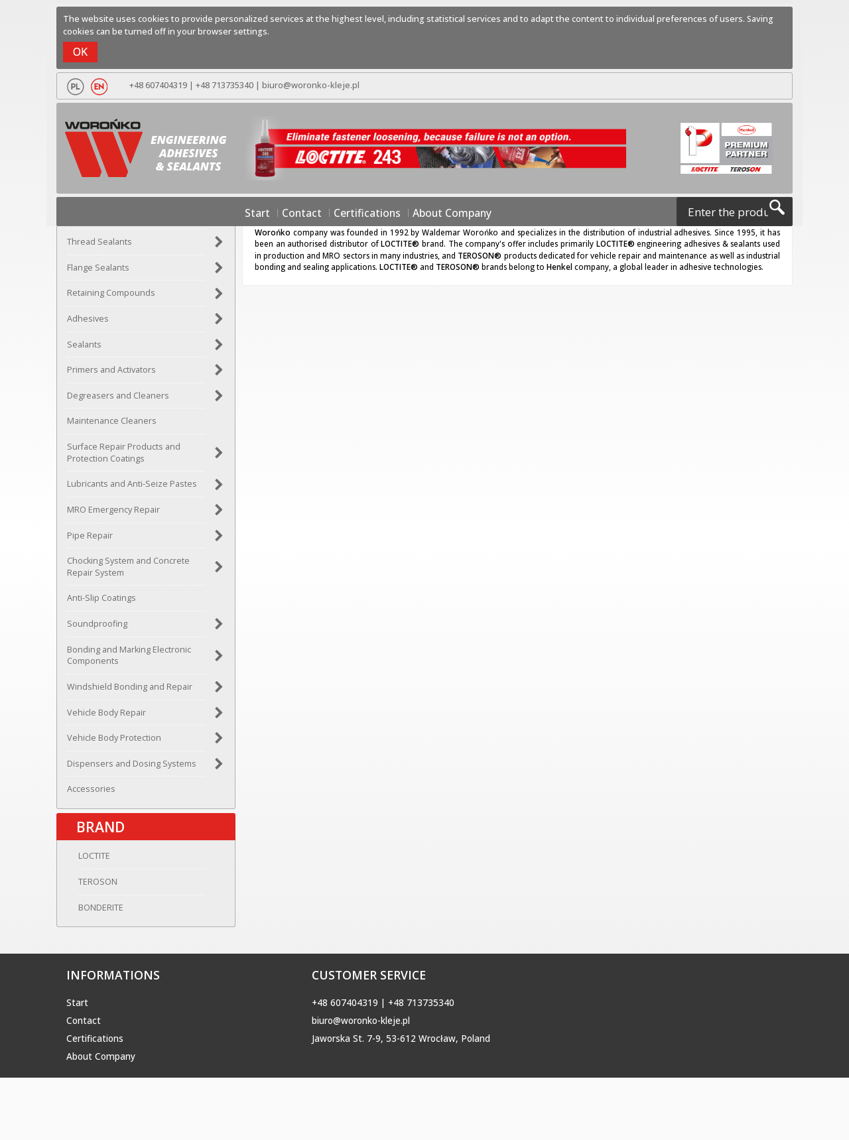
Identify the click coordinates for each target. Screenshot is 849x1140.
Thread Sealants (99, 246)
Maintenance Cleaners (112, 425)
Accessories (91, 793)
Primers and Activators (111, 374)
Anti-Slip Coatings (101, 602)
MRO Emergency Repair (113, 513)
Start (275, 213)
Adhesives (88, 322)
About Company (438, 213)
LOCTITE (83, 864)
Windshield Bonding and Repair (129, 690)
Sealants (84, 348)
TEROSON (86, 890)
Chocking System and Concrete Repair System (128, 571)
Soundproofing (97, 628)
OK (80, 51)
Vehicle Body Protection (114, 742)
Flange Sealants (98, 271)
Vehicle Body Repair (106, 716)
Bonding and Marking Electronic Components (129, 659)
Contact (312, 213)
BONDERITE (89, 916)
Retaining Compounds (111, 297)
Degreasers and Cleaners (118, 399)
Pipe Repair (90, 539)
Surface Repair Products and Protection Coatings (123, 457)
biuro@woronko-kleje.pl (307, 85)
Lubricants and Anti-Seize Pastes (132, 488)
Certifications (367, 213)
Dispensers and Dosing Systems (131, 767)
